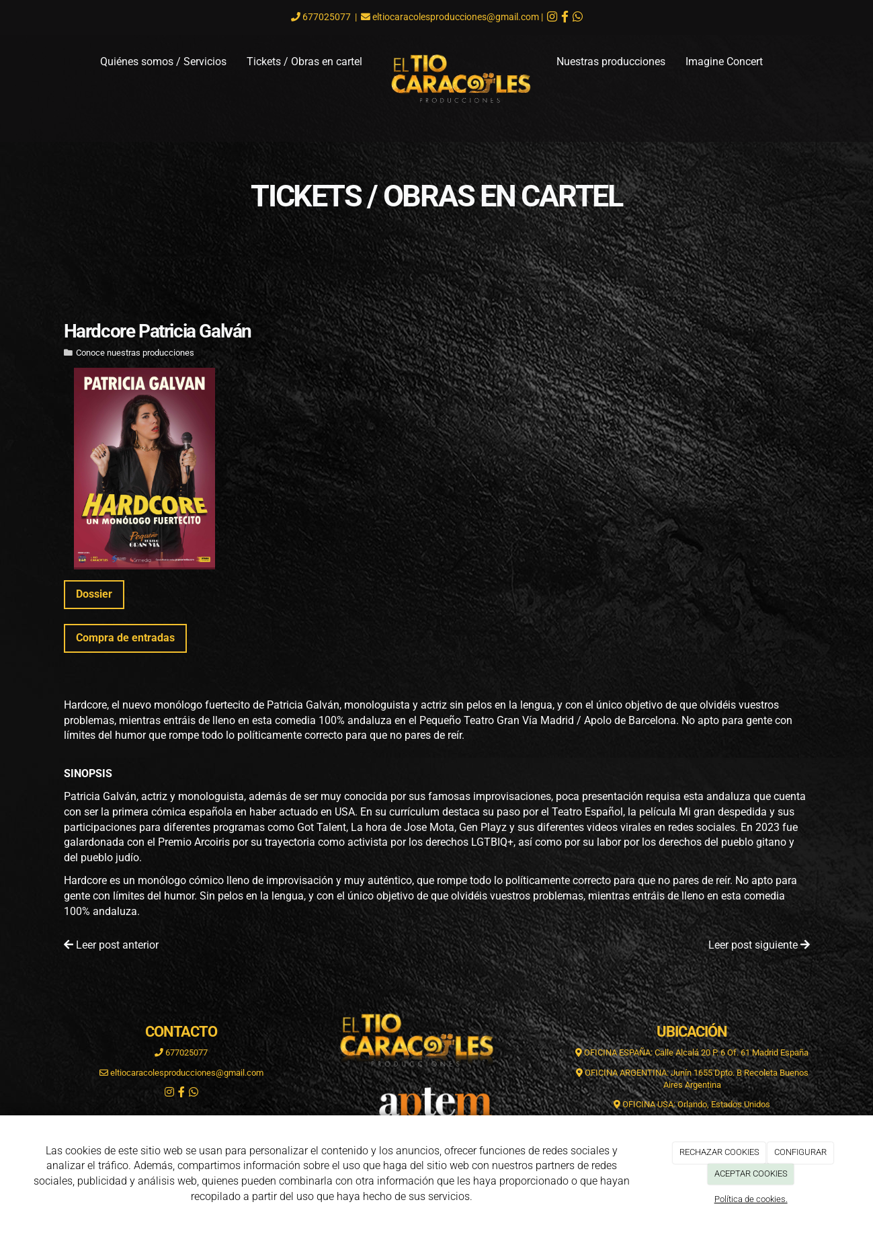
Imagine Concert (724, 61)
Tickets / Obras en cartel (304, 61)
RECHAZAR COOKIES (719, 1152)
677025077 (325, 16)
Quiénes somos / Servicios (163, 61)
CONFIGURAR (800, 1152)
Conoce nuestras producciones (135, 353)
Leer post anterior (111, 945)
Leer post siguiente (759, 945)
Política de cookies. (751, 1199)
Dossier (94, 594)
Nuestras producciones (610, 61)
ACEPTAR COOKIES (751, 1173)
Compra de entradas (125, 637)
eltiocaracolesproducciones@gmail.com (455, 16)
